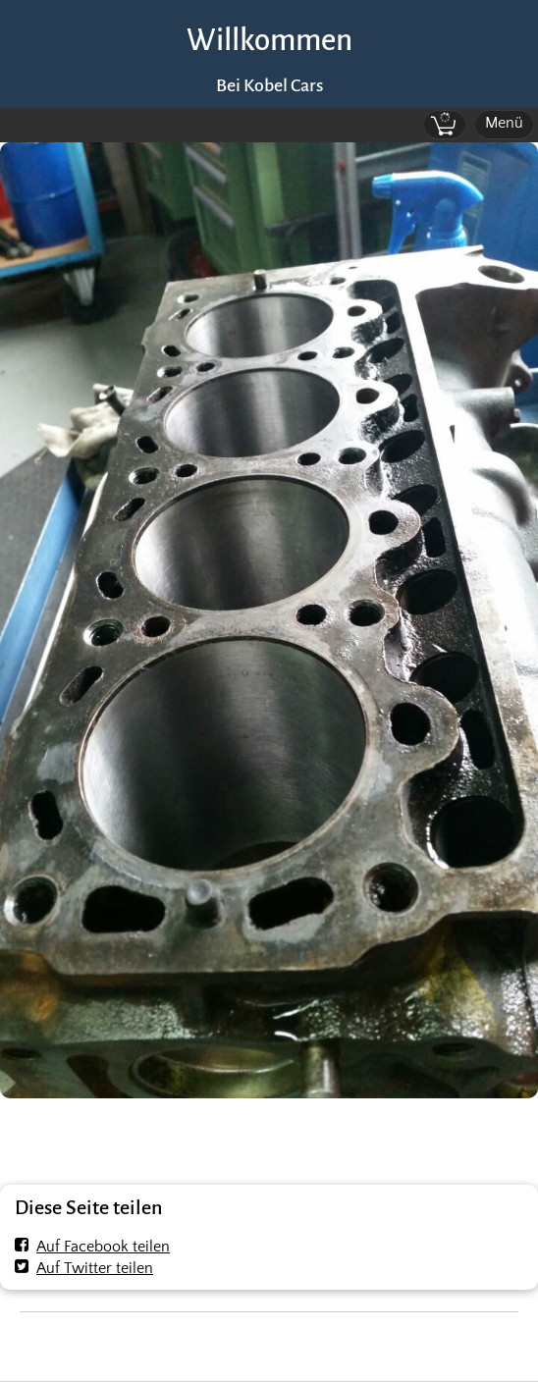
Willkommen (269, 41)
